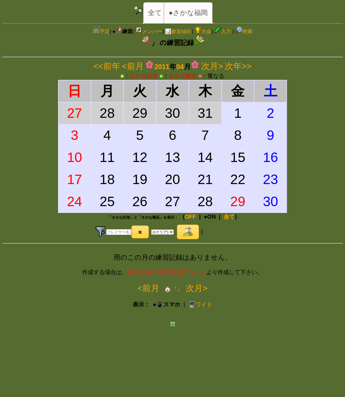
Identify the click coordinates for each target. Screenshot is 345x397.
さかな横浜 (183, 76)
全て (155, 12)
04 (180, 67)
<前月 (133, 66)
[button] (140, 231)
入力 (222, 31)
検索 (243, 31)
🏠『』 (172, 289)
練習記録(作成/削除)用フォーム (166, 272)
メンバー (148, 31)
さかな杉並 (144, 76)
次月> (212, 66)
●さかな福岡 (188, 12)
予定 (101, 31)
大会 (202, 31)
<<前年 (106, 66)
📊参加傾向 (178, 31)
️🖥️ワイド (200, 304)
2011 (161, 67)
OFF (190, 217)
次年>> (238, 66)
